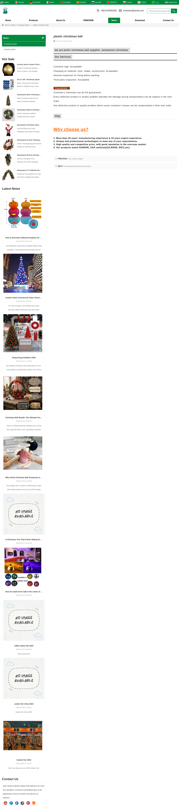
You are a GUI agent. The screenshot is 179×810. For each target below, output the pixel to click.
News (114, 20)
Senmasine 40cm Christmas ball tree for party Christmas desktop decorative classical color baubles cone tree (29, 95)
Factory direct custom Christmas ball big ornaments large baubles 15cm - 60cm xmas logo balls (29, 64)
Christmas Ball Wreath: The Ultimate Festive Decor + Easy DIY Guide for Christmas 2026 (23, 418)
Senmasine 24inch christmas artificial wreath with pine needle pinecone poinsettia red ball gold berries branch (29, 110)
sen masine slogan (76, 159)
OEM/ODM (88, 20)
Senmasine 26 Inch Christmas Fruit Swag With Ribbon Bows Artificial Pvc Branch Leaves (29, 155)
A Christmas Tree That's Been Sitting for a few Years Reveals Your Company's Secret (23, 539)
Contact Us (168, 20)
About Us (60, 20)
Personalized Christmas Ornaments (77, 166)
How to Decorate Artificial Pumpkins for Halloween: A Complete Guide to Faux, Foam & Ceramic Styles (23, 238)
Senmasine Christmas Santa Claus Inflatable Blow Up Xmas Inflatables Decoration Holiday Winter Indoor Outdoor (29, 125)
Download (140, 20)
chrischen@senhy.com (133, 10)
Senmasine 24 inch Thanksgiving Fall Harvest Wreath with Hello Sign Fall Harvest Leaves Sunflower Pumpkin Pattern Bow (29, 140)
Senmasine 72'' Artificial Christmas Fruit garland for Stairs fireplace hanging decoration (29, 170)
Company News (23, 25)
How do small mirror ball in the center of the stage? (23, 592)
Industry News (10, 49)
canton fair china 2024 (23, 704)
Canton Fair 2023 (23, 760)
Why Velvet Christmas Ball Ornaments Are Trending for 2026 (23, 477)
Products (33, 20)
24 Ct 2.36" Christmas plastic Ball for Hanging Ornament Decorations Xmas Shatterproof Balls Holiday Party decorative (29, 79)
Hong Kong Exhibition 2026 (24, 358)
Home (8, 20)
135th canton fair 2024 (23, 646)
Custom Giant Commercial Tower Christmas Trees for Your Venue (23, 298)
